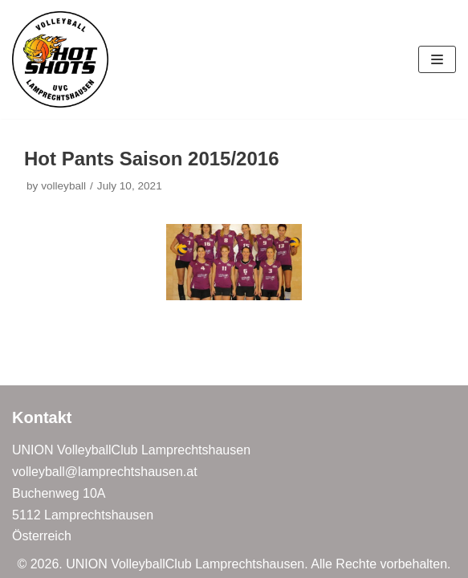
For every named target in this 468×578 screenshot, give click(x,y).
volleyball (63, 186)
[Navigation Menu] (437, 59)
